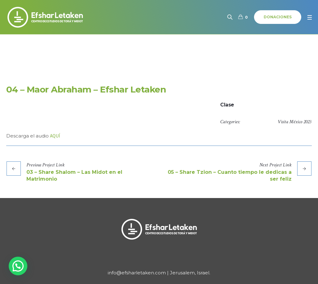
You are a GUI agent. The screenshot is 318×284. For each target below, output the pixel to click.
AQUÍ (55, 136)
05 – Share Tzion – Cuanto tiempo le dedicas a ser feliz (230, 175)
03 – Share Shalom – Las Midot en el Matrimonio (74, 175)
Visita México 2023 (294, 122)
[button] (18, 266)
